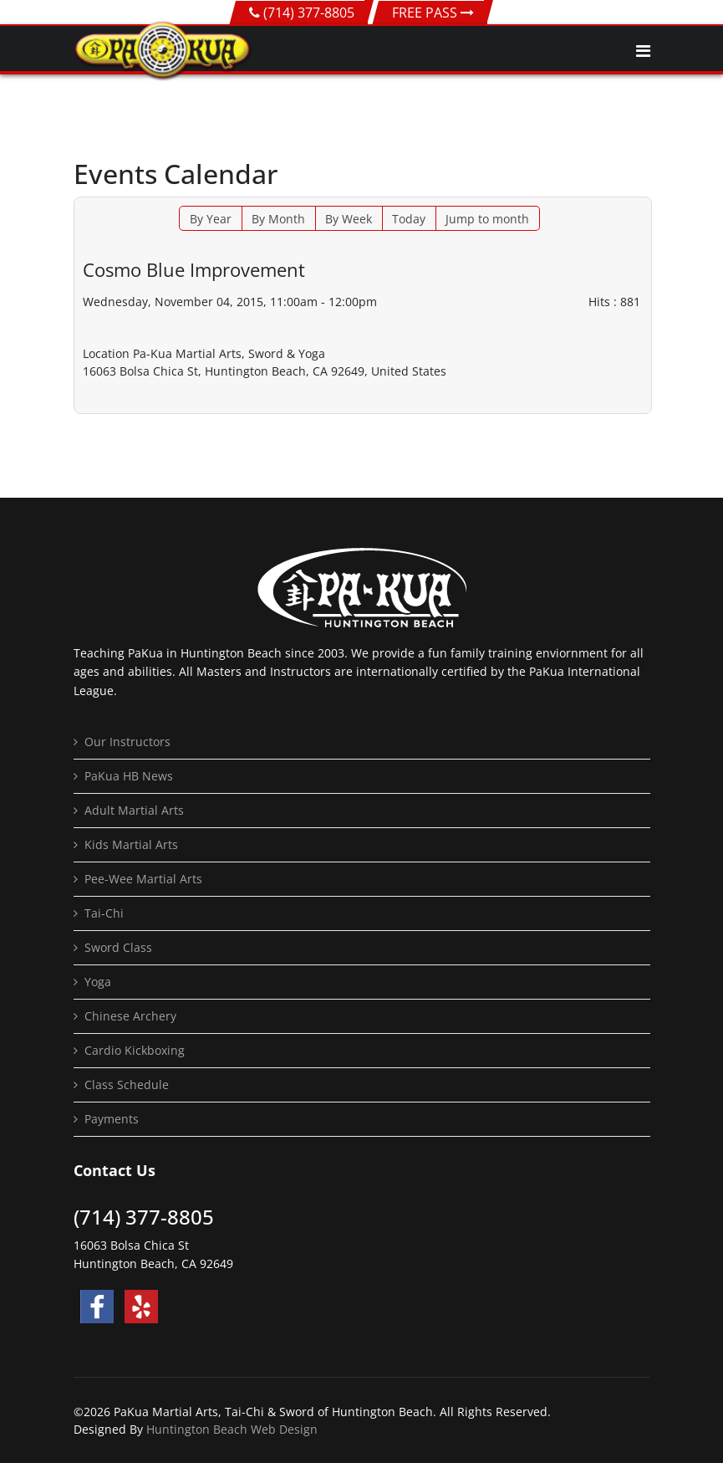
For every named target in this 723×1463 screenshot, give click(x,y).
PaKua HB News (128, 776)
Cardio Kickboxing (134, 1050)
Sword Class (118, 947)
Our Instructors (127, 741)
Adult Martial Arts (134, 810)
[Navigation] (643, 51)
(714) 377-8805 (308, 12)
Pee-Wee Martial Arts (143, 879)
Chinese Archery (130, 1016)
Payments (111, 1119)
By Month (278, 219)
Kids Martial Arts (131, 844)
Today (408, 219)
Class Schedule (126, 1084)
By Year (211, 219)
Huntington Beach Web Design (232, 1429)
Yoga (97, 982)
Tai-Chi (104, 913)
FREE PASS (433, 12)
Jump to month (487, 219)
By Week (348, 219)
